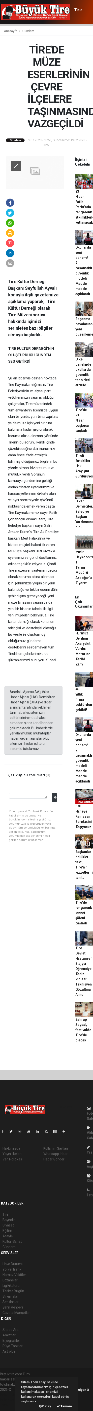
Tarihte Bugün (13, 1291)
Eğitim (7, 1231)
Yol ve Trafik (11, 1269)
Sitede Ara (10, 1330)
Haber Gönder (53, 1159)
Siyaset (8, 1225)
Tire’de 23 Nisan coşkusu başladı (82, 420)
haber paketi (9, 1395)
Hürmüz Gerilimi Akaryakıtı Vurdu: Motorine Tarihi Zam (83, 648)
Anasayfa (11, 31)
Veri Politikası (12, 1159)
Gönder (55, 797)
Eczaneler (10, 1280)
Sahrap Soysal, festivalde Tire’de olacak (83, 1030)
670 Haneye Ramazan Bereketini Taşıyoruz (83, 816)
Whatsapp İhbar (55, 1154)
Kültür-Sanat (12, 1241)
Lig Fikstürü (11, 1286)
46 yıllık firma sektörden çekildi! (83, 699)
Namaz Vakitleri (14, 1275)
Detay (45, 1406)
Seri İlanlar (10, 1302)
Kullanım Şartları (55, 1148)
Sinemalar (10, 1296)
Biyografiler (11, 1341)
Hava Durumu (12, 1264)
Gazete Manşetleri (16, 1313)
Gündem (28, 31)
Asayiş (7, 1236)
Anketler (8, 1335)
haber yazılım (10, 1400)
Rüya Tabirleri (12, 1346)
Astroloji (8, 1351)
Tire (78, 9)
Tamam (64, 1406)
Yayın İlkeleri (11, 1154)
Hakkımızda (11, 1148)
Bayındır (8, 1220)
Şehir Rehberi (12, 1307)
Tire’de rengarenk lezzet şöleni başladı (83, 913)
